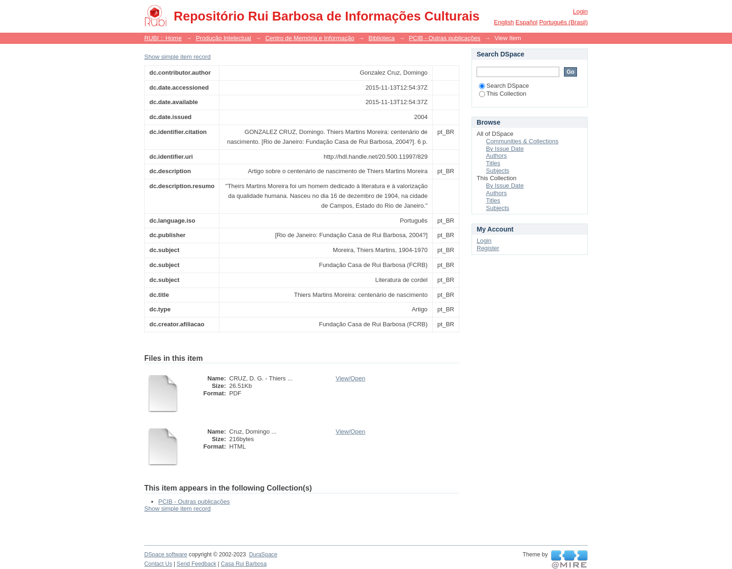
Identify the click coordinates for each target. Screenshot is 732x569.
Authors (496, 155)
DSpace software (165, 554)
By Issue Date (505, 148)
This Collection (502, 93)
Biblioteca (381, 38)
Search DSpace (504, 85)
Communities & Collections (522, 141)
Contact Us (158, 564)
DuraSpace (263, 554)
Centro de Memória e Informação (309, 38)
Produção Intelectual (223, 38)
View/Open (350, 378)
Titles (493, 163)
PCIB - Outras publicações (444, 38)
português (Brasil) (563, 22)
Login (580, 11)
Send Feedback (197, 564)
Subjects (497, 170)
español (526, 22)
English (504, 22)
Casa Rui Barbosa (244, 564)
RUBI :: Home (163, 38)
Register (488, 248)
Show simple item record (177, 56)
